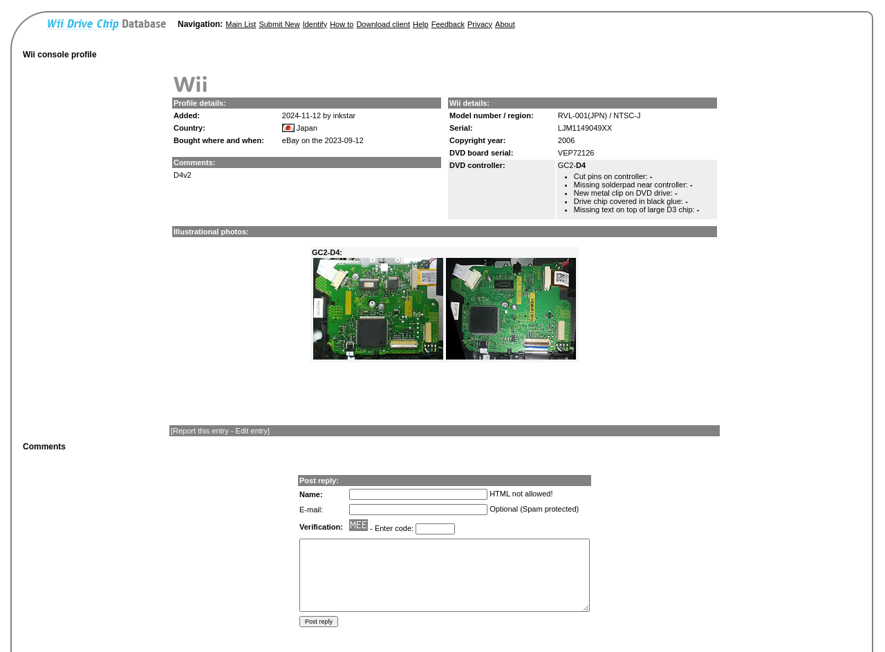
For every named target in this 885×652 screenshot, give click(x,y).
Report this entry (201, 431)
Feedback (448, 24)
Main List (240, 24)
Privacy (479, 24)
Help (421, 24)
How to (341, 24)
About (505, 24)
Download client (383, 24)
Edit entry (252, 431)
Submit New (279, 24)
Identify (315, 24)
